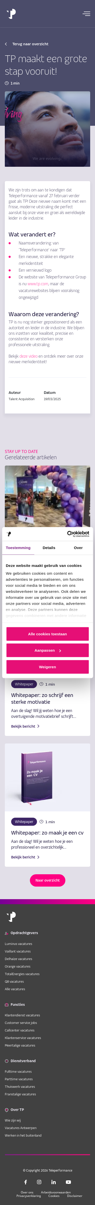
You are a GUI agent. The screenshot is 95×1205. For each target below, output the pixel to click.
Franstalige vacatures (20, 1094)
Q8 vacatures (14, 981)
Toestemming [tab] (18, 548)
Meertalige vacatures (20, 1045)
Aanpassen (47, 650)
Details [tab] (49, 548)
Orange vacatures (17, 966)
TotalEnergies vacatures (22, 974)
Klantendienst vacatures (22, 1015)
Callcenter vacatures (19, 1030)
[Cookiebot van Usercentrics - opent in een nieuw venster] (67, 534)
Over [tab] (78, 548)
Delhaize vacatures (18, 959)
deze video (28, 356)
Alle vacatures (15, 989)
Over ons (27, 1192)
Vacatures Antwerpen (20, 1128)
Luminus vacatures (18, 944)
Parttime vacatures (19, 1079)
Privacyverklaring (28, 1196)
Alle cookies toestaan (47, 634)
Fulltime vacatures (18, 1071)
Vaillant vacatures (18, 951)
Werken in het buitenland (23, 1135)
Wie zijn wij (13, 1120)
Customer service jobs (21, 1023)
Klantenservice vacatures (23, 1038)
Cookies (54, 1196)
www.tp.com (38, 283)
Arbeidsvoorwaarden (56, 1192)
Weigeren (47, 666)
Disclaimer (74, 1196)
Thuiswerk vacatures (20, 1087)
